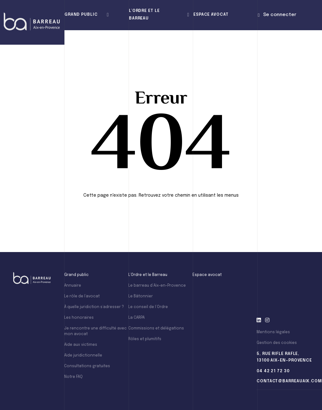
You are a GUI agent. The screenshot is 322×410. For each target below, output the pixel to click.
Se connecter (277, 14)
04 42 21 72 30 (273, 371)
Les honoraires (79, 318)
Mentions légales (273, 332)
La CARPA (136, 318)
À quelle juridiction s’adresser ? (94, 307)
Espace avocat (211, 15)
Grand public (81, 15)
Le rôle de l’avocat (82, 296)
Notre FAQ (73, 377)
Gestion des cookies (277, 343)
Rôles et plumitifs (144, 339)
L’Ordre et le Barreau (144, 14)
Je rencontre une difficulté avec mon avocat (95, 331)
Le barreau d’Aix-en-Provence (157, 286)
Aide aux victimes (80, 345)
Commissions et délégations (156, 328)
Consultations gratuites (87, 366)
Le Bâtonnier (140, 296)
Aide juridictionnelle (83, 355)
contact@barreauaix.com (289, 381)
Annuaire (72, 286)
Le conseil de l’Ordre (148, 307)
